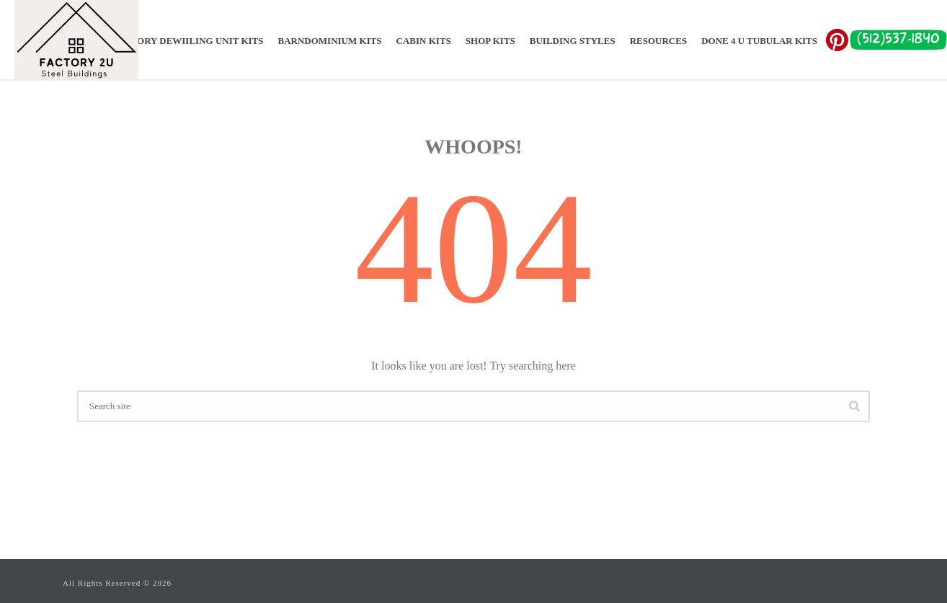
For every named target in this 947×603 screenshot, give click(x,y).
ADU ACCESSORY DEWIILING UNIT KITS (170, 40)
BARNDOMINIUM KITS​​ (330, 40)
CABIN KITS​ (423, 40)
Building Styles (572, 40)
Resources (658, 40)
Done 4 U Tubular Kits (759, 40)
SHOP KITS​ (490, 40)
